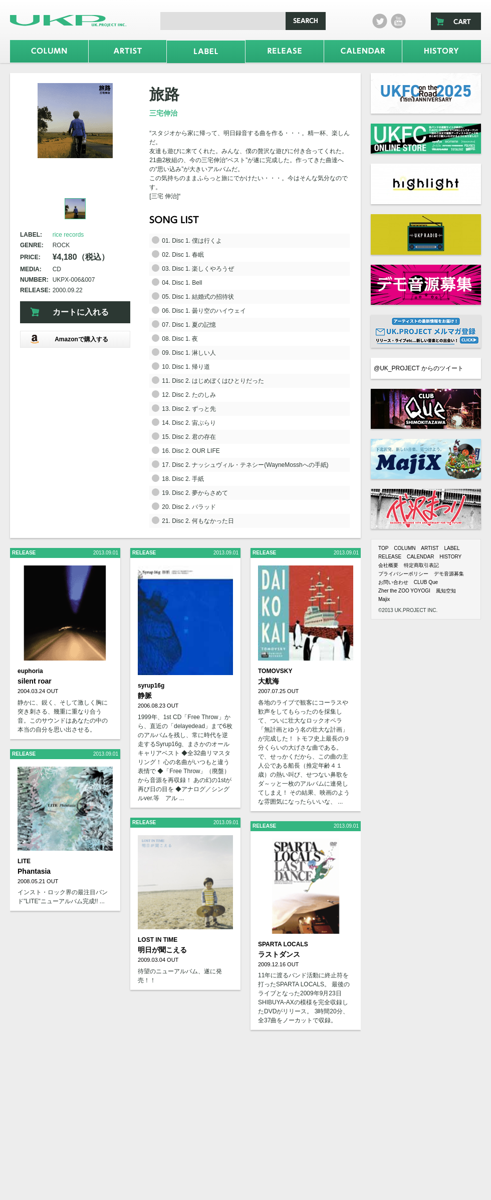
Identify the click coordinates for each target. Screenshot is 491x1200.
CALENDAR (420, 556)
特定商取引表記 (421, 565)
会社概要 (388, 565)
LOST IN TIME (157, 939)
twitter (379, 21)
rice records (68, 234)
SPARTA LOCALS (283, 944)
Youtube (398, 21)
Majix (384, 599)
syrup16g (151, 685)
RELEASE (389, 556)
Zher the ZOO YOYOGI (404, 590)
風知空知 (446, 590)
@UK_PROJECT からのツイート (418, 368)
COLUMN (404, 548)
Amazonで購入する (69, 339)
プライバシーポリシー (403, 573)
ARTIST (429, 548)
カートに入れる (81, 312)
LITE (24, 861)
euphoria (30, 671)
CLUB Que (426, 582)
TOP (383, 548)
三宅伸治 (163, 113)
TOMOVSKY (275, 671)
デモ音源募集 (449, 573)
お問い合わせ (393, 582)
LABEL (451, 548)
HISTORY (450, 556)
